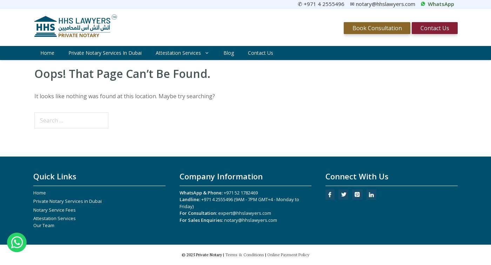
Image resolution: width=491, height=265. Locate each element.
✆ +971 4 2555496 (321, 3)
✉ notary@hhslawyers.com (382, 3)
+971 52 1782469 (241, 193)
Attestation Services (186, 53)
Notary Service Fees (54, 210)
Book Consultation (377, 28)
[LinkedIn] (371, 198)
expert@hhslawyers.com (244, 213)
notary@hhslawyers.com (250, 220)
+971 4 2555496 (217, 199)
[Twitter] (343, 198)
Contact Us (260, 52)
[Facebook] (330, 198)
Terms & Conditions (244, 254)
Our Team (43, 225)
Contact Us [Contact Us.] (435, 28)
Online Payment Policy (288, 254)
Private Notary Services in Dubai (105, 52)
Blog (228, 52)
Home (47, 52)
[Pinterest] (357, 198)
